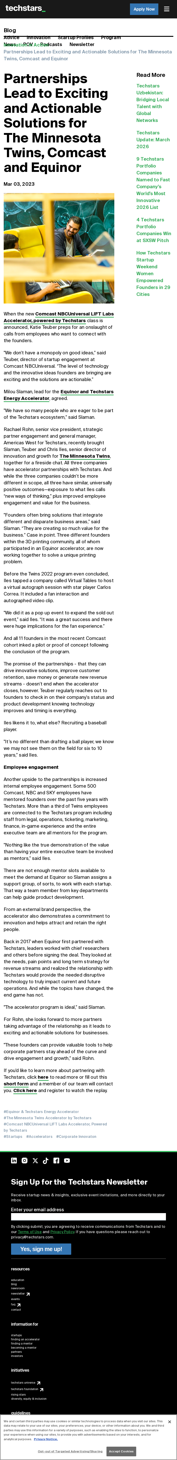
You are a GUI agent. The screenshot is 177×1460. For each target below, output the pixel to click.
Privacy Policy (62, 1231)
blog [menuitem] (14, 1284)
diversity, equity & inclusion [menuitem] (29, 1399)
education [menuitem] (17, 1280)
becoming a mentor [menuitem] (23, 1348)
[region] (88, 1437)
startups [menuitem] (16, 1335)
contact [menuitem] (16, 1310)
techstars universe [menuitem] (23, 1383)
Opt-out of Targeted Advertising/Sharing (70, 1451)
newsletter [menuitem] (18, 1293)
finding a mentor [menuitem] (21, 1343)
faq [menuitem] (13, 1304)
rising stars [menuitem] (18, 1394)
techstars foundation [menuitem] (24, 1389)
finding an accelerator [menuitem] (25, 1339)
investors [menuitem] (17, 1356)
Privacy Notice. (46, 1439)
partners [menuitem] (16, 1352)
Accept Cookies (121, 1451)
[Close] (170, 1422)
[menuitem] (167, 9)
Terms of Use (30, 1231)
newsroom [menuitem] (18, 1288)
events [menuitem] (15, 1299)
